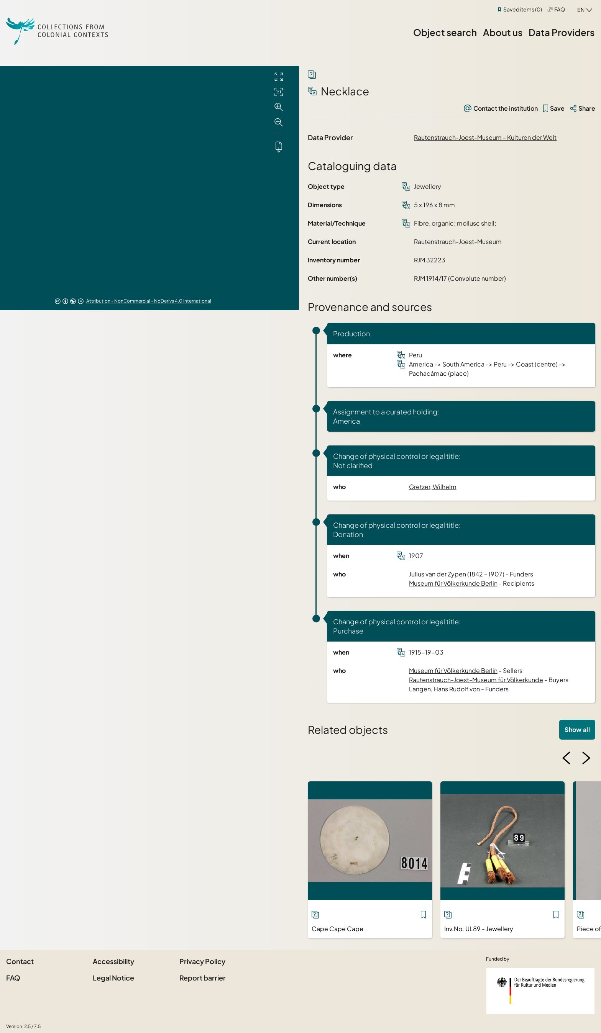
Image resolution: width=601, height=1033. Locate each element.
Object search (445, 32)
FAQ (559, 9)
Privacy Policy (202, 961)
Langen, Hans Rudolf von (444, 689)
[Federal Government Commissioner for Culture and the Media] (540, 991)
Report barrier (202, 977)
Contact (20, 961)
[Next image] (586, 758)
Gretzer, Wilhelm (432, 487)
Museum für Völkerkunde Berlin (453, 583)
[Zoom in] (279, 107)
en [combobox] (581, 9)
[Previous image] (566, 758)
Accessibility (113, 961)
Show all (577, 729)
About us (502, 32)
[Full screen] (279, 76)
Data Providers (561, 32)
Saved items (522, 9)
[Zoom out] (279, 122)
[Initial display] (279, 92)
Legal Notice (113, 977)
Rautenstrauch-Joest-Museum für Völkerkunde (476, 680)
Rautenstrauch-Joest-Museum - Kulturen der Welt (485, 137)
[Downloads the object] (279, 147)
